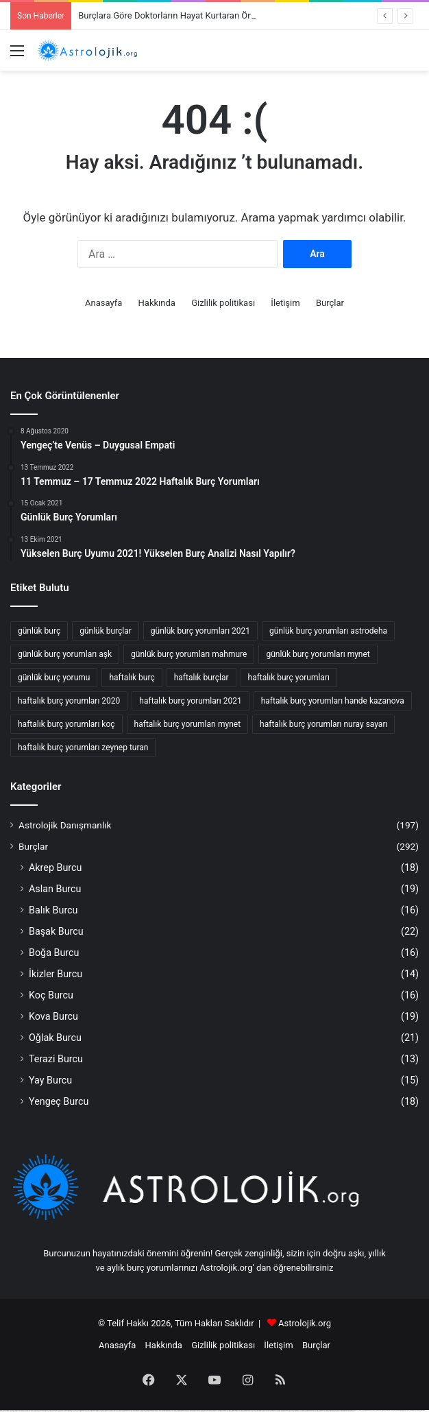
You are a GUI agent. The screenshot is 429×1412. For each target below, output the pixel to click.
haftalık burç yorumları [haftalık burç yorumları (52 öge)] (289, 677)
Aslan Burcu (55, 888)
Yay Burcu (50, 1080)
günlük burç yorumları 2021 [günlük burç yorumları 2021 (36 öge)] (200, 631)
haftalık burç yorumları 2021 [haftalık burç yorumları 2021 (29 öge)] (190, 701)
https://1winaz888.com (412, 1410)
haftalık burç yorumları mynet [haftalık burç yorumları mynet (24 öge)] (187, 724)
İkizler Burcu (55, 973)
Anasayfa (103, 303)
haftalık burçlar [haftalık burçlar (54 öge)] (201, 677)
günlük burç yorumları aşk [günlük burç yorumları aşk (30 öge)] (65, 654)
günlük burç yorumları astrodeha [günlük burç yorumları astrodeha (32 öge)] (328, 631)
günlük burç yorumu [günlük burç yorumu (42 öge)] (54, 677)
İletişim (285, 303)
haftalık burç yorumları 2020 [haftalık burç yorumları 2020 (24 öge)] (69, 701)
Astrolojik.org (304, 1323)
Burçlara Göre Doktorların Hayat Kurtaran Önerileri (176, 15)
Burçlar (330, 303)
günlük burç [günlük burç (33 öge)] (39, 631)
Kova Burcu (53, 1016)
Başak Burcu (56, 931)
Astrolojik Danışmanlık (65, 824)
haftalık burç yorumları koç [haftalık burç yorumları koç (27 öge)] (66, 724)
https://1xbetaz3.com (377, 1410)
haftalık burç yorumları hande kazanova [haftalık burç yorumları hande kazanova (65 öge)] (332, 701)
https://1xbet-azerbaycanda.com (365, 1410)
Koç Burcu (51, 995)
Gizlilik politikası (223, 303)
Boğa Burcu (54, 952)
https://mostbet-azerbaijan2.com (399, 1410)
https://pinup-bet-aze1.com (387, 1410)
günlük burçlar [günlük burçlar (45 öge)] (105, 631)
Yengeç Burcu (58, 1101)
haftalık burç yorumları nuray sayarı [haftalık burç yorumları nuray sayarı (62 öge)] (323, 724)
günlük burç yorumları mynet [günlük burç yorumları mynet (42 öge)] (317, 654)
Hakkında (156, 303)
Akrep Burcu (55, 867)
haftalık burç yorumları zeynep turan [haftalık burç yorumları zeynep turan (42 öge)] (83, 747)
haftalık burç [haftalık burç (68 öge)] (131, 677)
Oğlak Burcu (55, 1037)
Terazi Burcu (56, 1058)
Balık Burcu (53, 910)
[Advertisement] (214, 173)
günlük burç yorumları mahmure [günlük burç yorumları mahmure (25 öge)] (189, 654)
